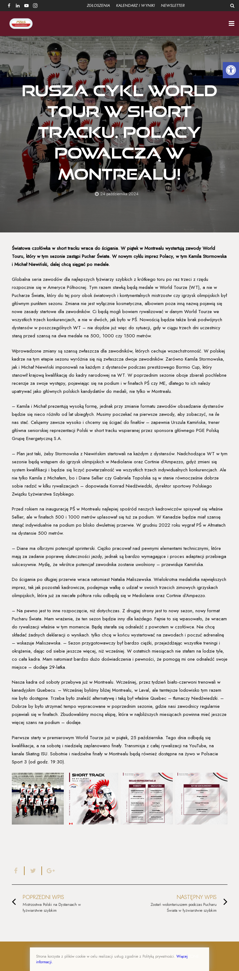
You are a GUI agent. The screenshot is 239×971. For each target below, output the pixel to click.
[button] (231, 70)
